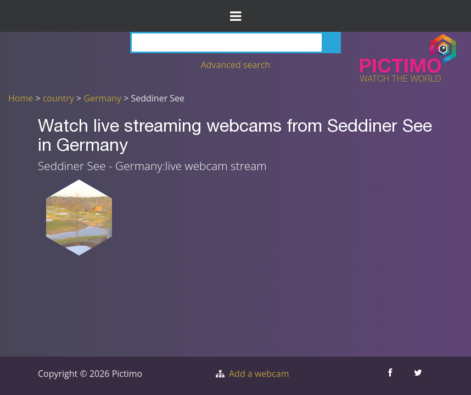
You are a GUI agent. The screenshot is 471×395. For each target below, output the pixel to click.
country (58, 98)
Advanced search (236, 65)
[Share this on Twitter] (419, 376)
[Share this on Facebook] (391, 376)
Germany (102, 98)
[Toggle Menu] (235, 16)
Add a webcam (259, 374)
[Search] (235, 42)
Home (20, 98)
